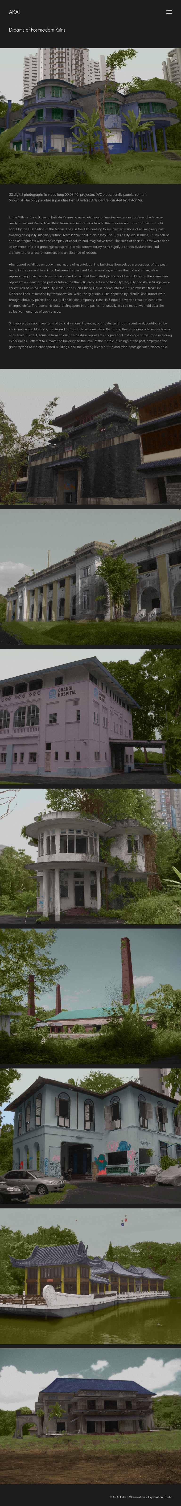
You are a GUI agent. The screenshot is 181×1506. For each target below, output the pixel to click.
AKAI (14, 12)
